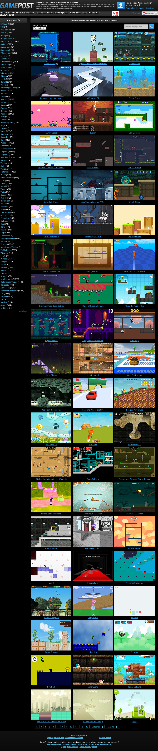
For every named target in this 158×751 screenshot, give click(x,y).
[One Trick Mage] (134, 150)
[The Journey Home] (51, 254)
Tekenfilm (4, 67)
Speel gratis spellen (69, 747)
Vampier (4, 296)
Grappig (3, 111)
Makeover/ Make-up (9, 291)
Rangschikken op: (40, 25)
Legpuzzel (4, 102)
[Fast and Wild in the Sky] (93, 393)
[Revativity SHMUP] (93, 220)
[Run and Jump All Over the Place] (51, 704)
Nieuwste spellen (25, 13)
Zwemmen (5, 212)
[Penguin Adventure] (134, 393)
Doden (3, 91)
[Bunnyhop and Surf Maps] (51, 81)
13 (87, 727)
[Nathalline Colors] (93, 531)
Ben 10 (3, 33)
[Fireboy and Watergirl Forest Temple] (134, 462)
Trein (2, 192)
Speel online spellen (88, 747)
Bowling (3, 302)
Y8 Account (5, 53)
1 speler (3, 151)
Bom (2, 198)
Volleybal (4, 207)
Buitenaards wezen (8, 282)
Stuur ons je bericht (79, 735)
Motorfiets (4, 172)
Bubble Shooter (7, 178)
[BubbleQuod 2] (134, 427)
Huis (2, 140)
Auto (2, 186)
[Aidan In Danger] (51, 46)
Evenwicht (4, 218)
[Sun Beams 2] (51, 427)
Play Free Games (54, 744)
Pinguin (3, 273)
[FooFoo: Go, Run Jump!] (93, 704)
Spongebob (5, 50)
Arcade (3, 241)
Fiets (2, 96)
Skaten (3, 230)
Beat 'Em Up (5, 30)
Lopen (3, 209)
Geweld (3, 82)
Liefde (3, 79)
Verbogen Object (7, 238)
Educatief (4, 64)
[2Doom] (93, 116)
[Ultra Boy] (93, 635)
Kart (2, 299)
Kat (2, 293)
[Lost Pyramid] (93, 358)
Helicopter (4, 285)
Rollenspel (4, 221)
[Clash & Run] (134, 185)
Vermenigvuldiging (8, 88)
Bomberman (5, 134)
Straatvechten (6, 62)
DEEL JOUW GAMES (72, 13)
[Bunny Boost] (51, 116)
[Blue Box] (134, 600)
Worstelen (4, 169)
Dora (2, 35)
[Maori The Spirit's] (51, 600)
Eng (2, 128)
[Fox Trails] (93, 427)
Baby (2, 117)
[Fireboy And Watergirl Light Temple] (51, 462)
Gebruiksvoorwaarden (74, 738)
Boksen (3, 105)
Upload (50, 738)
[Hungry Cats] (93, 254)
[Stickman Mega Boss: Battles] (51, 289)
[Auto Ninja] (134, 323)
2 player (4, 24)
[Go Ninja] (134, 635)
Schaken (4, 235)
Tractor (3, 189)
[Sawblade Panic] (51, 185)
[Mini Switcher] (134, 116)
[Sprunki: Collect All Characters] (51, 150)
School (3, 305)
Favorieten (130, 8)
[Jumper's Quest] (134, 531)
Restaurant (5, 201)
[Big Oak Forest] (51, 323)
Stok (2, 166)
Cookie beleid (105, 738)
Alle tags (23, 311)
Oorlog (3, 215)
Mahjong (4, 308)
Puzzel (3, 143)
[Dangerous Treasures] (93, 497)
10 (71, 727)
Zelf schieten (6, 250)
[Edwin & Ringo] (51, 635)
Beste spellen (7, 13)
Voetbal (3, 163)
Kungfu (3, 59)
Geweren (4, 146)
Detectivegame (6, 122)
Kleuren (3, 195)
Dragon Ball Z (6, 38)
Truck (2, 183)
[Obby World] (93, 600)
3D (1, 27)
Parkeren (4, 93)
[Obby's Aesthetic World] (51, 497)
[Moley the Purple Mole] (134, 289)
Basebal (3, 267)
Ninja (2, 125)
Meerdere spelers (7, 157)
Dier (2, 224)
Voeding (4, 244)
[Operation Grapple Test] (51, 393)
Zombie (3, 108)
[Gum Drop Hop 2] (51, 220)
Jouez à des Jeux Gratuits (100, 744)
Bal (1, 204)
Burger (3, 270)
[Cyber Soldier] (134, 46)
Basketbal (4, 137)
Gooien (3, 70)
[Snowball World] (134, 220)
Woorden (4, 85)
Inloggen (140, 8)
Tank (2, 180)
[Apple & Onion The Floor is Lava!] (93, 46)
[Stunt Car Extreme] (134, 358)
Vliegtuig (4, 253)
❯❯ (112, 726)
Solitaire (4, 44)
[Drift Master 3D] (93, 81)
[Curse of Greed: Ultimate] (93, 289)
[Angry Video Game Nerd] (93, 323)
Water (3, 131)
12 (82, 727)
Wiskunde (4, 73)
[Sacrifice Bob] (93, 150)
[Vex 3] (51, 566)
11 (76, 727)
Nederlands (148, 13)
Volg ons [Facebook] (136, 13)
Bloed (2, 276)
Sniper (3, 233)
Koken (3, 120)
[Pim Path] (51, 670)
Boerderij (4, 160)
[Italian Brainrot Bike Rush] (134, 254)
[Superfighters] (93, 462)
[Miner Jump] (93, 670)
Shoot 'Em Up (6, 41)
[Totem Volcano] (134, 670)
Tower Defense (6, 149)
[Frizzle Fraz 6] (134, 81)
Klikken (3, 76)
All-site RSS (59, 738)
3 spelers (4, 154)
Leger (2, 56)
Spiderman (5, 47)
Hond (2, 227)
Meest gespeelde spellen (49, 13)
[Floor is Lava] (93, 566)
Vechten (4, 114)
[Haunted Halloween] (134, 497)
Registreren (150, 8)
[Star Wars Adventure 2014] (93, 185)
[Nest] (134, 704)
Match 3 (4, 99)
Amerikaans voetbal (9, 247)
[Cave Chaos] (51, 358)
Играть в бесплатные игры (75, 744)
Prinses (3, 259)
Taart (2, 256)
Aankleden (5, 288)
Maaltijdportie (6, 279)
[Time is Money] (51, 531)
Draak (3, 175)
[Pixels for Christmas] (134, 566)
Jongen (3, 262)
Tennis (3, 264)
